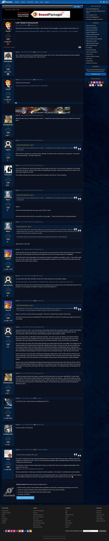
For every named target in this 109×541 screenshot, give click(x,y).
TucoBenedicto (8, 434)
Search (13, 9)
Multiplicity (4, 520)
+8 (8, 182)
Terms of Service (53, 538)
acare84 (8, 31)
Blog (41, 2)
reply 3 (32, 145)
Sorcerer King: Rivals (37, 527)
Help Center (99, 510)
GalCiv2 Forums (38, 275)
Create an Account (100, 514)
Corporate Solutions (6, 512)
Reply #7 (18, 221)
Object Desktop (5, 510)
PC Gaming (18, 19)
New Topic (77, 6)
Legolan (8, 150)
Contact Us (67, 525)
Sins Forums (37, 398)
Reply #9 (18, 275)
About (66, 510)
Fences (3, 516)
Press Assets (68, 520)
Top (81, 51)
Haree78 (8, 259)
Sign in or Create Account (25, 497)
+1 (8, 157)
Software (17, 2)
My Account (98, 512)
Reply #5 (18, 165)
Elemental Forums (39, 52)
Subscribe (103, 531)
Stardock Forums (33, 25)
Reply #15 (18, 449)
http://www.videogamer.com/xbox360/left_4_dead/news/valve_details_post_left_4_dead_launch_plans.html (44, 282)
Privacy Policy (46, 538)
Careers (67, 516)
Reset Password (99, 518)
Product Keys (99, 516)
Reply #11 (18, 327)
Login (18, 9)
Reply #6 (18, 190)
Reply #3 (18, 115)
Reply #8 (18, 249)
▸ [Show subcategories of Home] (6, 19)
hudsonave (8, 175)
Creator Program (68, 523)
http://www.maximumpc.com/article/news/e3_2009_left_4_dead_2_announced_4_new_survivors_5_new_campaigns (47, 31)
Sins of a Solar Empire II (38, 516)
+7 (8, 38)
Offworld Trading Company (39, 523)
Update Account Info (100, 520)
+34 (8, 415)
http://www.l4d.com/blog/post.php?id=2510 (31, 469)
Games (23, 2)
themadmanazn (8, 125)
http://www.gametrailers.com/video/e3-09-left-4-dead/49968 (31, 85)
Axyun (8, 336)
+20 (8, 69)
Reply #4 (18, 140)
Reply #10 (18, 300)
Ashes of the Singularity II (38, 510)
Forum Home (8, 9)
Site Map (64, 538)
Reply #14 (18, 424)
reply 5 (29, 226)
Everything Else (10, 19)
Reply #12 (18, 373)
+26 (8, 466)
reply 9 (31, 305)
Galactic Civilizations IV (38, 514)
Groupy (3, 523)
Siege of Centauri (37, 525)
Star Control (35, 518)
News (36, 2)
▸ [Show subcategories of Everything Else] (14, 19)
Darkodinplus (8, 61)
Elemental (35, 512)
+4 (8, 344)
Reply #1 (18, 52)
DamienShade (8, 285)
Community (30, 2)
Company (68, 508)
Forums (67, 527)
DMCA (59, 538)
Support (47, 2)
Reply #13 (18, 398)
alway (8, 459)
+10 (8, 132)
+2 (8, 441)
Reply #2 (18, 79)
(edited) (45, 52)
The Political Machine (37, 520)
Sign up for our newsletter (73, 531)
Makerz (8, 200)
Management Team (69, 514)
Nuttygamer (8, 408)
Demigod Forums (38, 115)
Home (4, 19)
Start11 (3, 514)
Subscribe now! (96, 74)
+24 (8, 266)
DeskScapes (4, 518)
